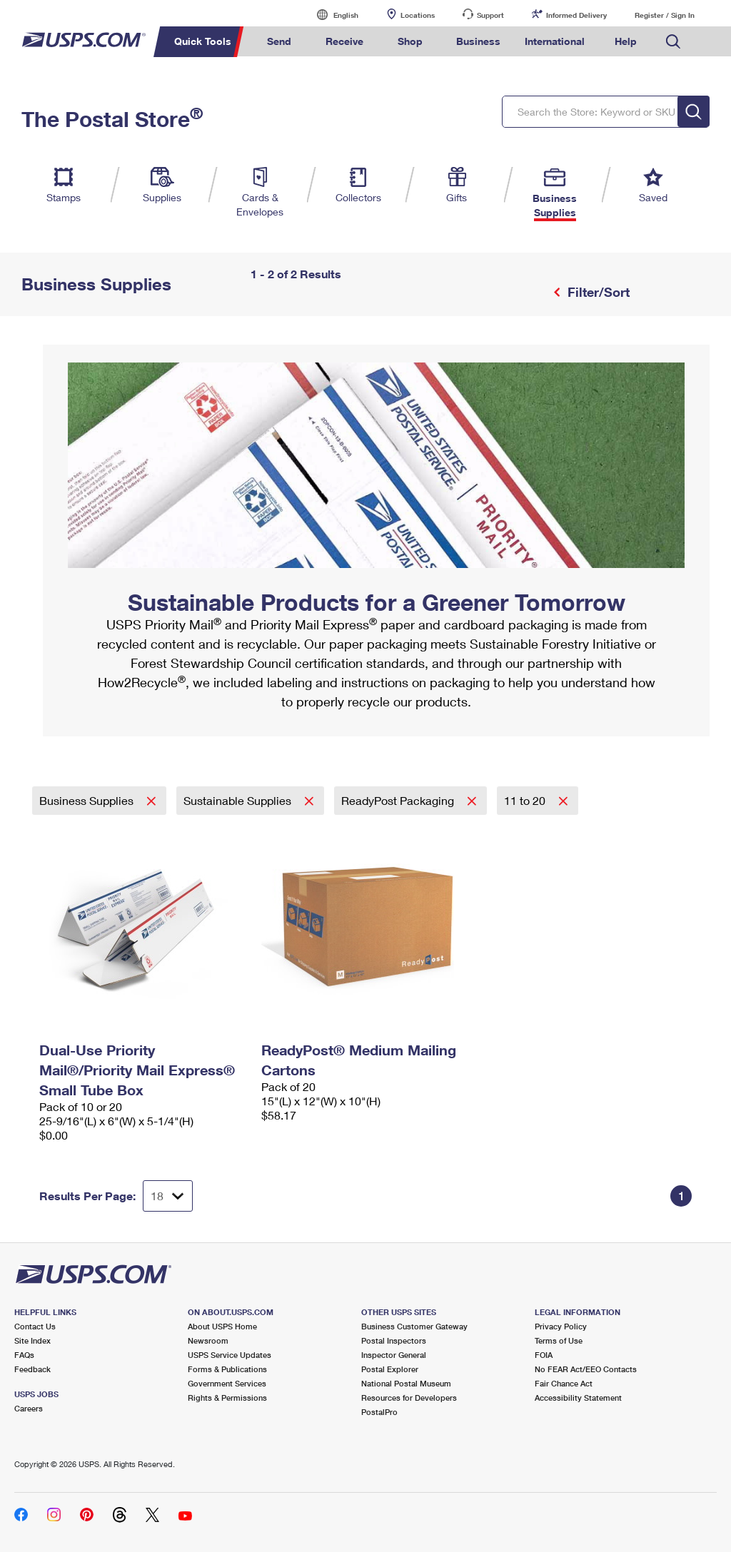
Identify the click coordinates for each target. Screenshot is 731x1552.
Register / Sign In (665, 15)
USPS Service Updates (229, 1354)
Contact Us (35, 1326)
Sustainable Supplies (238, 800)
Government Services (227, 1383)
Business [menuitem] (478, 41)
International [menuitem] (555, 41)
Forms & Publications (227, 1369)
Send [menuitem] (279, 41)
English (331, 14)
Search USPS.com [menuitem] (673, 41)
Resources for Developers (409, 1397)
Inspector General (393, 1354)
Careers (28, 1408)
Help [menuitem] (626, 41)
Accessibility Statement (578, 1397)
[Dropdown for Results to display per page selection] (168, 1196)
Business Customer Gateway (414, 1326)
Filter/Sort (597, 292)
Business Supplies (87, 800)
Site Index (32, 1340)
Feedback (32, 1369)
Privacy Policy (561, 1326)
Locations (417, 15)
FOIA (544, 1354)
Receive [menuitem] (344, 41)
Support (490, 15)
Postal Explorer (389, 1369)
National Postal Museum (406, 1383)
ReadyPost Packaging (399, 800)
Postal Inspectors (393, 1340)
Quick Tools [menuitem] (202, 41)
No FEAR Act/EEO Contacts (586, 1369)
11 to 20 (526, 800)
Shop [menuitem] (410, 41)
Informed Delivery (576, 15)
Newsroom (208, 1340)
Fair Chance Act (564, 1383)
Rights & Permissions (227, 1397)
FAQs (24, 1354)
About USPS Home (222, 1326)
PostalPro (379, 1411)
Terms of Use (559, 1340)
